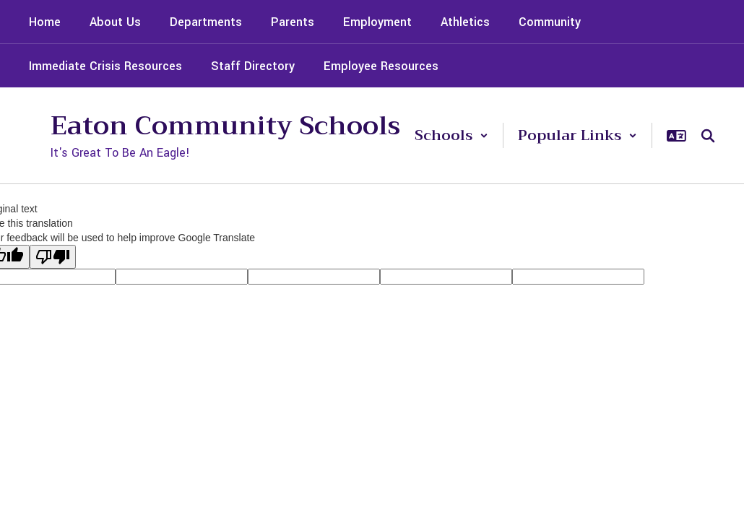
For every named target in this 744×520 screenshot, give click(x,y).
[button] (451, 135)
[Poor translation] (53, 257)
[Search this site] (708, 136)
